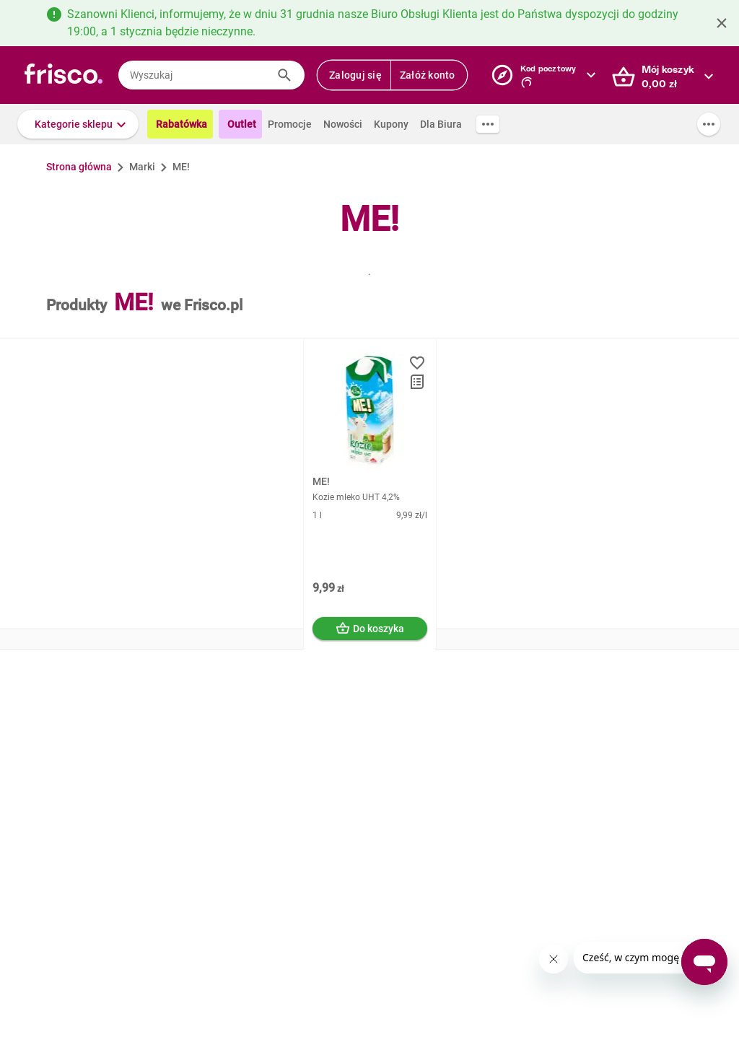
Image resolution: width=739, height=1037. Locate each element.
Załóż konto (427, 75)
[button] (78, 124)
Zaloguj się (355, 75)
